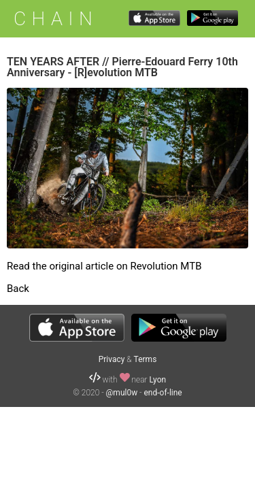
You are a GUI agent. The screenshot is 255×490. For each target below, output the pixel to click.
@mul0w (122, 392)
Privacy (112, 359)
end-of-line (163, 392)
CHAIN (56, 18)
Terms (145, 359)
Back (18, 288)
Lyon (157, 380)
